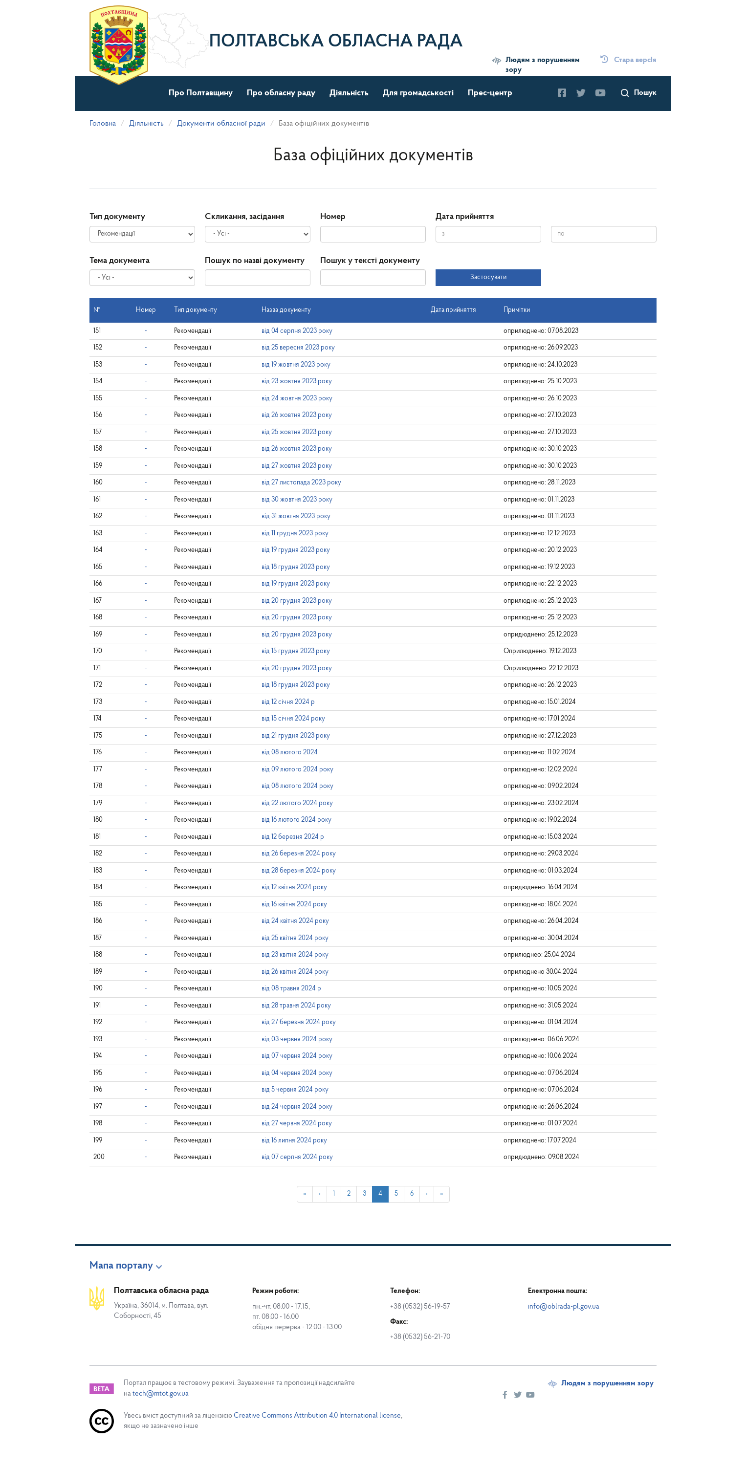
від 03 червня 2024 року (297, 1039)
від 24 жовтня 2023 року (297, 398)
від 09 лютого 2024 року (297, 769)
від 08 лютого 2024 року (297, 786)
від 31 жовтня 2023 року (296, 516)
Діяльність (349, 93)
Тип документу (117, 216)
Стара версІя (628, 60)
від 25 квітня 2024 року (295, 938)
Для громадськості (418, 93)
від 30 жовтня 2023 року (297, 500)
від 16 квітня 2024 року (294, 904)
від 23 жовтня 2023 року (297, 381)
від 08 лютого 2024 (290, 752)
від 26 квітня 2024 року (295, 972)
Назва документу (286, 310)
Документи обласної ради (221, 124)
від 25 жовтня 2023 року (297, 432)
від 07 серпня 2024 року (297, 1157)
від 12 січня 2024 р (288, 702)
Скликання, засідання (244, 216)
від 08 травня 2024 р (291, 988)
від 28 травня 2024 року (296, 1005)
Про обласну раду (281, 93)
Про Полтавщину (201, 93)
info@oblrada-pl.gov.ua (563, 1307)
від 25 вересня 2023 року (298, 347)
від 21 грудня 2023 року (296, 736)
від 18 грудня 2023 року (296, 567)
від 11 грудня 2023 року (295, 533)
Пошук (645, 93)
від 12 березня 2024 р (293, 837)
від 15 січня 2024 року (293, 719)
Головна (102, 124)
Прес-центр (490, 93)
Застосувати (488, 277)
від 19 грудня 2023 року (296, 550)
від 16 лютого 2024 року (296, 820)
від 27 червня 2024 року (297, 1123)
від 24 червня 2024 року (297, 1107)
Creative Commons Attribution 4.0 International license (317, 1416)
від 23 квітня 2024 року (295, 955)
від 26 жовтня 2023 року (297, 415)
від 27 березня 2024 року (299, 1022)
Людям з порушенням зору (542, 65)
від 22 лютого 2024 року (297, 803)
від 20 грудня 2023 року (297, 601)
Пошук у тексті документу (370, 260)
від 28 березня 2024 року (299, 871)
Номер (333, 216)
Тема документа (119, 260)
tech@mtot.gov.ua (160, 1394)
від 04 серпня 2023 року (297, 331)
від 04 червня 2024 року (297, 1073)
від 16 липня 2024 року (294, 1140)
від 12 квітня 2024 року (294, 887)
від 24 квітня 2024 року (295, 921)
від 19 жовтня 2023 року (296, 365)
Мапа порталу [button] (121, 1266)
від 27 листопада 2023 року (301, 482)
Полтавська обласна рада (336, 42)
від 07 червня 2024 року (297, 1056)
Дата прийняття (465, 216)
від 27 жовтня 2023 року (297, 466)
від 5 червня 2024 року (295, 1090)
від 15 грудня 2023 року (296, 651)
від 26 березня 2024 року (299, 853)
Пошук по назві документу (255, 260)
